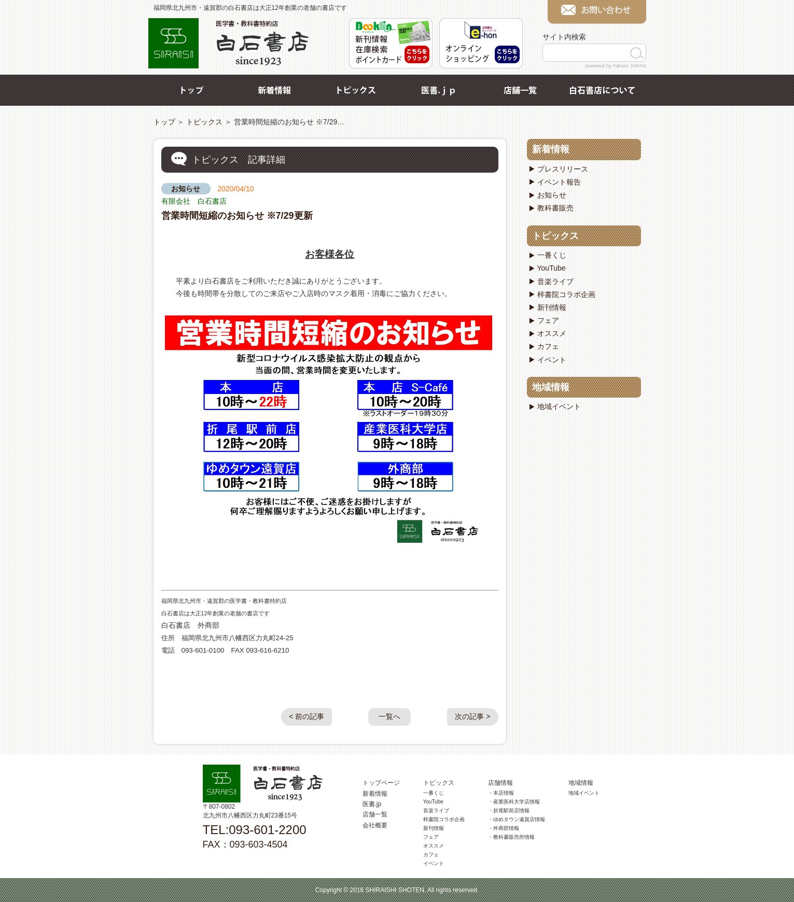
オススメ (551, 333)
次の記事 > (472, 716)
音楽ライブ (555, 281)
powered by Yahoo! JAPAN (615, 65)
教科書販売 (555, 208)
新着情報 (274, 90)
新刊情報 (551, 307)
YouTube (551, 268)
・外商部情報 (503, 828)
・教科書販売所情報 (511, 837)
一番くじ (551, 255)
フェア (548, 320)
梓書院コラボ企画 (566, 294)
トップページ (381, 782)
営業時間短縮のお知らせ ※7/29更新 (237, 215)
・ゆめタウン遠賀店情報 (516, 819)
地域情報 (550, 387)
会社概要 (375, 825)
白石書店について (602, 90)
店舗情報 (500, 782)
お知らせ (185, 189)
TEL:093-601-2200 (255, 830)
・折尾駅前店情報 (509, 810)
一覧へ (389, 716)
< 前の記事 (306, 716)
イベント (551, 360)
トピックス (356, 90)
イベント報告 (559, 182)
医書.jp (438, 90)
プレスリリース (562, 169)
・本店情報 (501, 793)
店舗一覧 (520, 90)
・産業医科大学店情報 (514, 802)
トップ (192, 90)
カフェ (548, 346)
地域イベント (559, 406)
